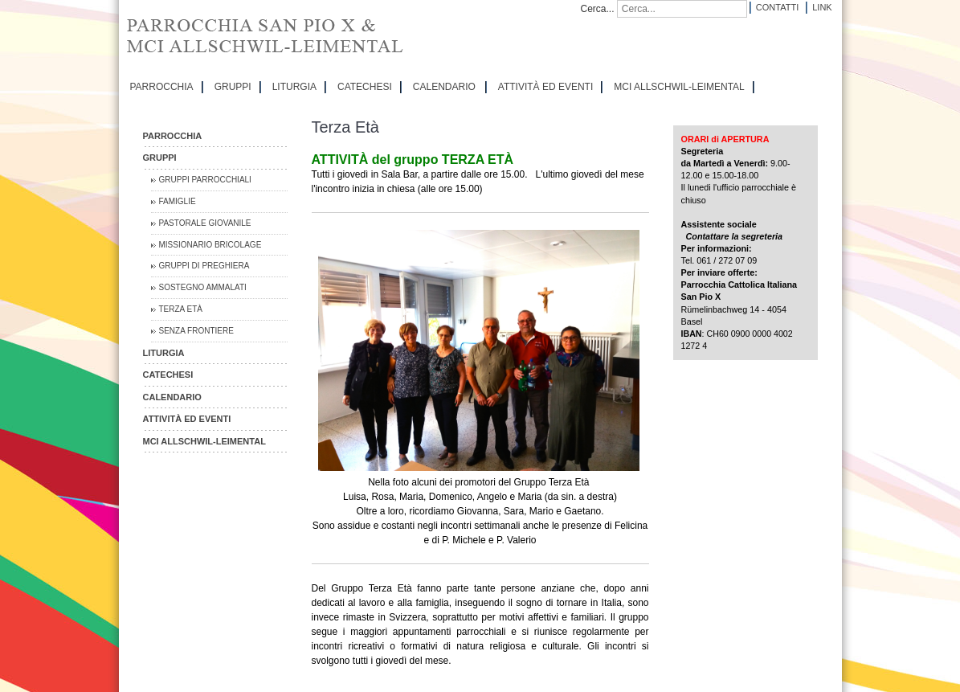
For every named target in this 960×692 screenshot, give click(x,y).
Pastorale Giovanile (205, 223)
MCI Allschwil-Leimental (679, 86)
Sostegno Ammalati (203, 287)
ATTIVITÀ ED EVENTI (545, 86)
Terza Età (180, 309)
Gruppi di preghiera (204, 265)
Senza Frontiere (196, 330)
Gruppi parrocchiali (205, 179)
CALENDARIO (444, 86)
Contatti (777, 7)
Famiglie (177, 201)
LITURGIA (294, 86)
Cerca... (598, 8)
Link (821, 7)
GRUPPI (232, 86)
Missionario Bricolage (210, 244)
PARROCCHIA (162, 86)
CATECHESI (364, 86)
